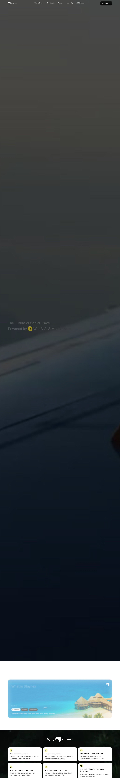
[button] (106, 3)
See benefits (27, 343)
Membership (14, 343)
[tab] (15, 709)
